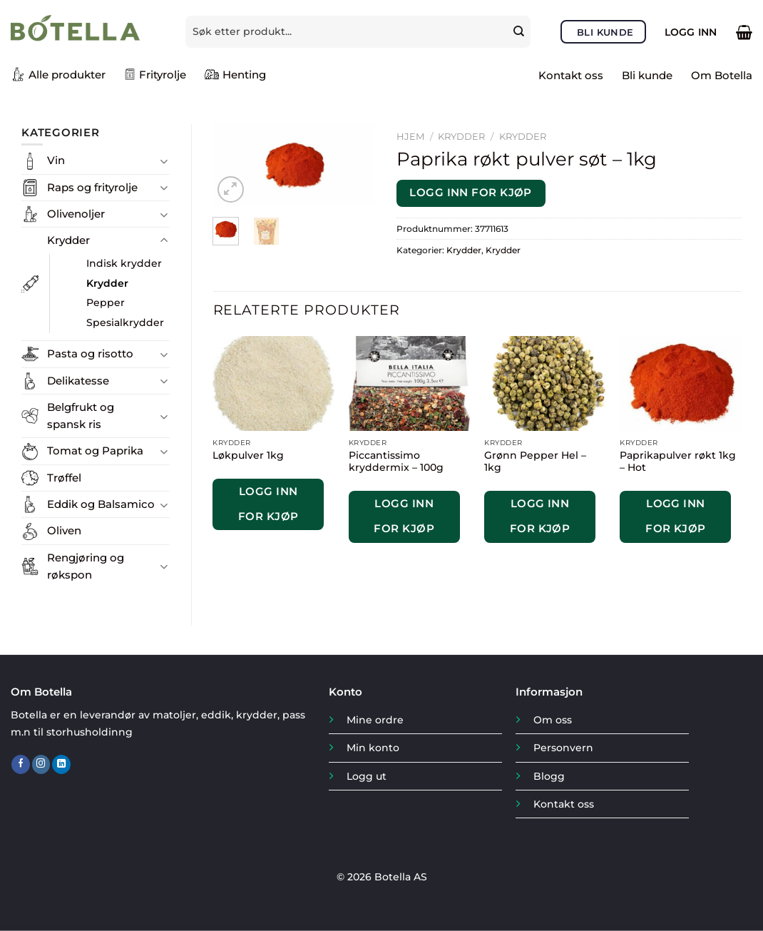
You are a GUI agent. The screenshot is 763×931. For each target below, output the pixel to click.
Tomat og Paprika (95, 450)
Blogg (549, 776)
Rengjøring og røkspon (85, 566)
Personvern (563, 747)
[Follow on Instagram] (41, 764)
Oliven (64, 530)
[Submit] (520, 31)
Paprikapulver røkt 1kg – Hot (678, 461)
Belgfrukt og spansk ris (80, 415)
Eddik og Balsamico (101, 504)
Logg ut (366, 776)
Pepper (105, 302)
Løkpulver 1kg (248, 455)
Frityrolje (155, 74)
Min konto (373, 747)
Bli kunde (647, 75)
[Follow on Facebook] (20, 764)
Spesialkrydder (125, 322)
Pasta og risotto (90, 353)
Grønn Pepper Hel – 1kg (535, 461)
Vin (56, 160)
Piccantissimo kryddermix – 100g (396, 461)
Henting (235, 74)
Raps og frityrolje (92, 187)
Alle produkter (58, 74)
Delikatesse (78, 380)
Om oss (552, 720)
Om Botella (721, 75)
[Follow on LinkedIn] (61, 764)
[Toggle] (164, 161)
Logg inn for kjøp (470, 192)
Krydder (68, 240)
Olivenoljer (76, 213)
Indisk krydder (124, 263)
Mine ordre (375, 720)
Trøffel (64, 477)
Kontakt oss (570, 75)
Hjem (410, 136)
